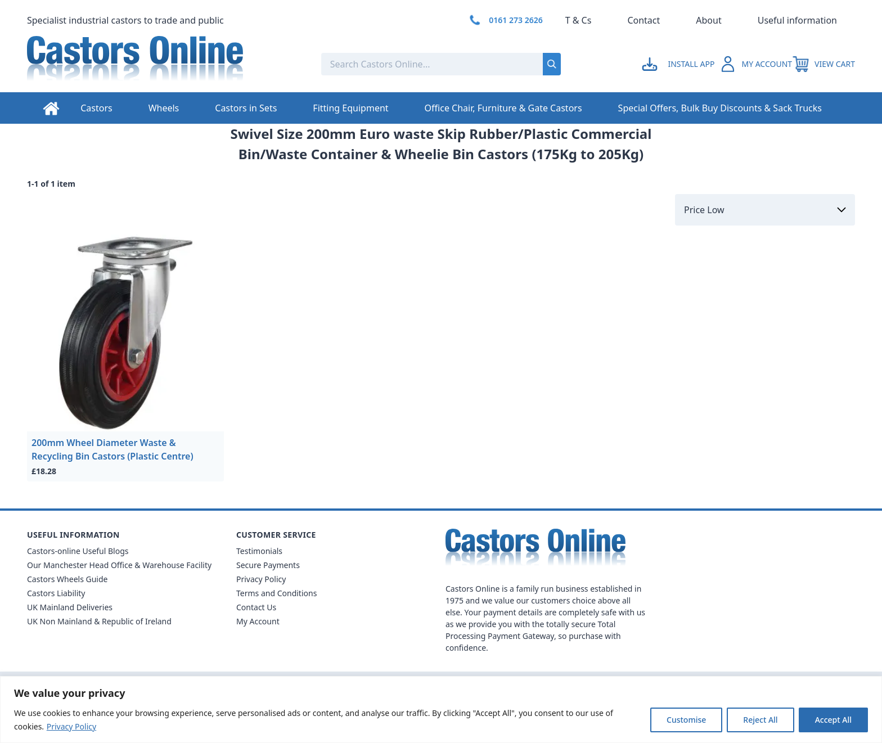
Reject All (760, 719)
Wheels (163, 108)
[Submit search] (552, 64)
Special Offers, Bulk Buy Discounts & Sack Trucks (720, 108)
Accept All (833, 719)
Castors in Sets (246, 108)
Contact (643, 20)
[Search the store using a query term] (394, 64)
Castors (96, 108)
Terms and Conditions (276, 593)
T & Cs (578, 20)
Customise (686, 719)
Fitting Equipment (350, 108)
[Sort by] (765, 210)
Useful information (797, 20)
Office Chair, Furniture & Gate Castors (503, 108)
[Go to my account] (680, 64)
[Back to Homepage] (165, 64)
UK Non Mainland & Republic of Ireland (99, 621)
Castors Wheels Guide (67, 579)
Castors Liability (56, 593)
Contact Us (256, 607)
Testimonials (259, 551)
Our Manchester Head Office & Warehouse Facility (119, 565)
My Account (258, 621)
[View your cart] (823, 64)
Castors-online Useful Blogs (78, 551)
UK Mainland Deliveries (69, 607)
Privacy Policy (71, 726)
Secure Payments (268, 565)
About (708, 20)
